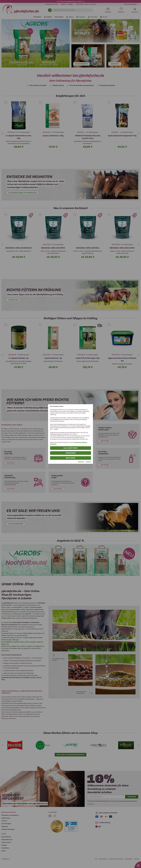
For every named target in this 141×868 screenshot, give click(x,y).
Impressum (53, 444)
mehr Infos (70, 458)
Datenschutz (81, 461)
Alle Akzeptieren (70, 448)
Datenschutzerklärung (80, 442)
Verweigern (70, 453)
